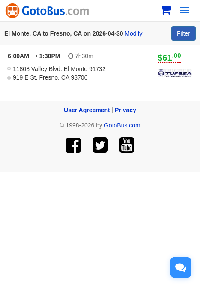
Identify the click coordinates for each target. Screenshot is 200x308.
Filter (183, 33)
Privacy (125, 110)
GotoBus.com (122, 125)
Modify (133, 33)
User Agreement (87, 110)
